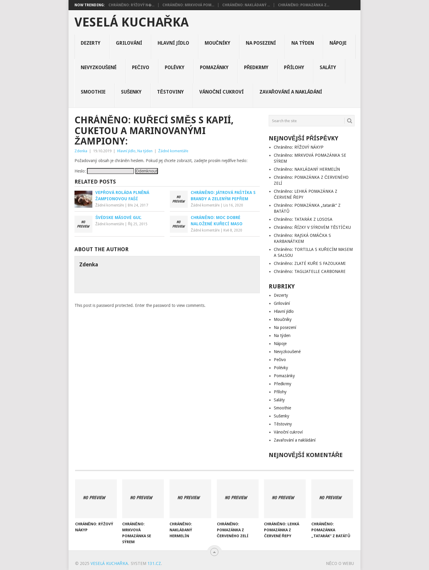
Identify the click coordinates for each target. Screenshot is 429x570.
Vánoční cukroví (221, 92)
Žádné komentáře (173, 151)
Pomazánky (214, 67)
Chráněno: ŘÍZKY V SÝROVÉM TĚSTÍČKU (312, 227)
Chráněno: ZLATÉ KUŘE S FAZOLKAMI (310, 263)
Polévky (174, 67)
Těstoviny (170, 92)
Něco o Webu (340, 563)
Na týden (302, 43)
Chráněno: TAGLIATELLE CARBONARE (310, 271)
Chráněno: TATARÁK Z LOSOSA (303, 219)
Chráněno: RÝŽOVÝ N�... (131, 5)
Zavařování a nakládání (290, 92)
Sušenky (131, 92)
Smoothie (93, 92)
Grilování (129, 43)
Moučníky (218, 43)
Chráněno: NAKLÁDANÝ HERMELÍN (307, 169)
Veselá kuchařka (131, 22)
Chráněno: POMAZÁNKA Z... (303, 5)
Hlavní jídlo (173, 43)
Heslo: (104, 171)
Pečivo (140, 67)
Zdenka (80, 151)
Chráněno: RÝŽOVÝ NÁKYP (298, 147)
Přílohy (294, 67)
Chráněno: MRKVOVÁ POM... (188, 5)
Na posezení (261, 43)
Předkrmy (256, 67)
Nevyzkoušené (99, 67)
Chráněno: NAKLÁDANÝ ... (246, 5)
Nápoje (337, 43)
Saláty (328, 67)
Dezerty (90, 43)
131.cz (154, 563)
